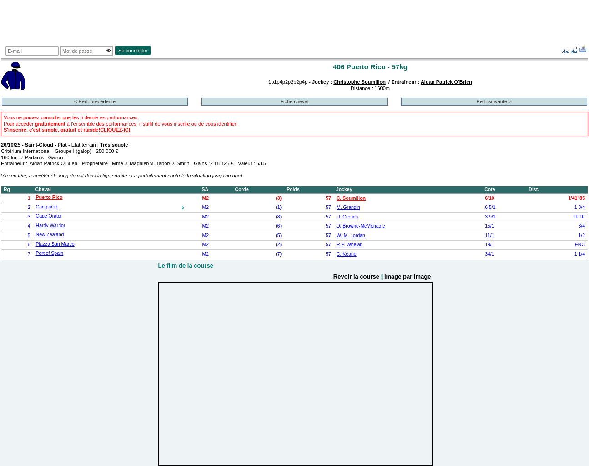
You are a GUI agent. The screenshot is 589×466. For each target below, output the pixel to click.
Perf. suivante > (494, 101)
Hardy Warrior (50, 225)
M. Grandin (348, 207)
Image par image (407, 276)
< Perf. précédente (95, 101)
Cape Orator (49, 215)
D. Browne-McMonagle (361, 225)
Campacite (47, 206)
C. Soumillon (351, 198)
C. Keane (347, 254)
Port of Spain (50, 253)
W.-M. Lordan (351, 235)
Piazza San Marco (55, 244)
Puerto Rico (49, 197)
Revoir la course (356, 276)
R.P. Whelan (350, 244)
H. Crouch (347, 216)
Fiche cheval (294, 101)
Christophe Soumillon (359, 82)
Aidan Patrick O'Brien (446, 82)
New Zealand (50, 234)
